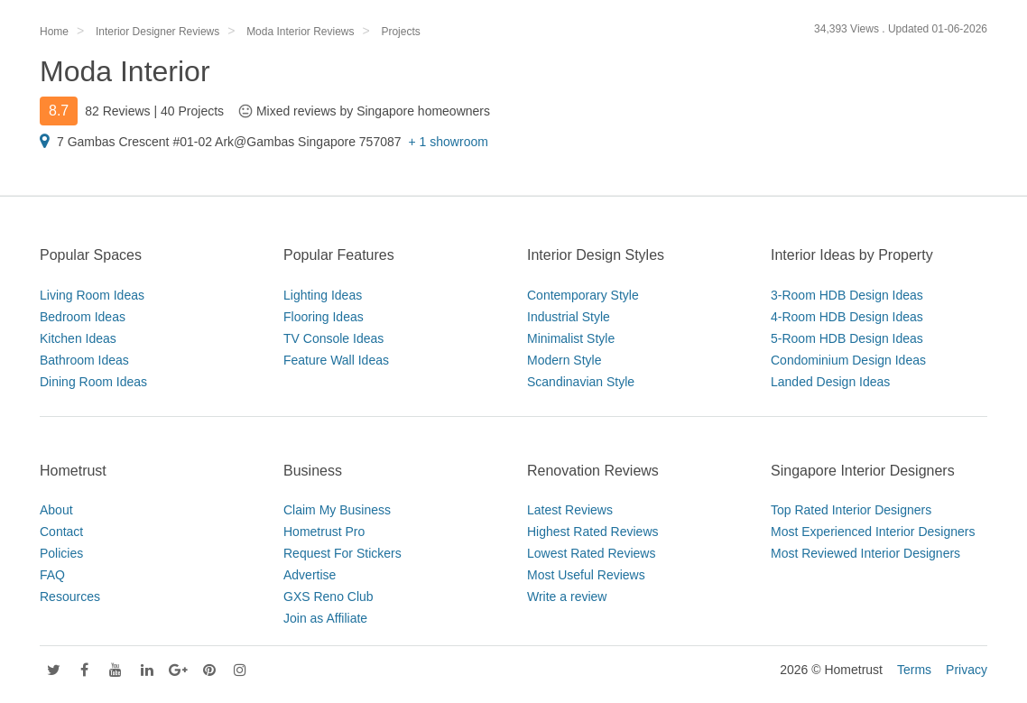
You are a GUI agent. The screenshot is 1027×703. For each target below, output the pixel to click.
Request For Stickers (342, 553)
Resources (70, 596)
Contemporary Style (583, 295)
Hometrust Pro (324, 531)
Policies (61, 553)
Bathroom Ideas (84, 360)
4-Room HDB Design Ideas (847, 317)
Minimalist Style (571, 338)
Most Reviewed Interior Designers (865, 553)
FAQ (52, 575)
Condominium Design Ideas (848, 360)
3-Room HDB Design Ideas (847, 295)
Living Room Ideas (92, 295)
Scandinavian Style (580, 382)
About (56, 510)
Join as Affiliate (325, 618)
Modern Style (564, 360)
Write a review (566, 596)
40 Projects (192, 111)
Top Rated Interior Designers (851, 510)
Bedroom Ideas (82, 317)
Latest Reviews (570, 510)
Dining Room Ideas (93, 382)
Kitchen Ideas (78, 338)
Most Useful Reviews (586, 575)
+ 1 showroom (448, 141)
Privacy (966, 669)
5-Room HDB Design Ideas (847, 338)
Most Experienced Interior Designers (873, 531)
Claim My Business (337, 510)
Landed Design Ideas (830, 382)
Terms (914, 669)
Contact (61, 531)
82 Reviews (117, 111)
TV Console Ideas (333, 338)
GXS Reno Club (328, 596)
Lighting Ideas (322, 295)
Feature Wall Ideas (336, 360)
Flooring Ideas (323, 317)
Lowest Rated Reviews (591, 553)
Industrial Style (568, 317)
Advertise (309, 575)
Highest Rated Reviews (593, 531)
